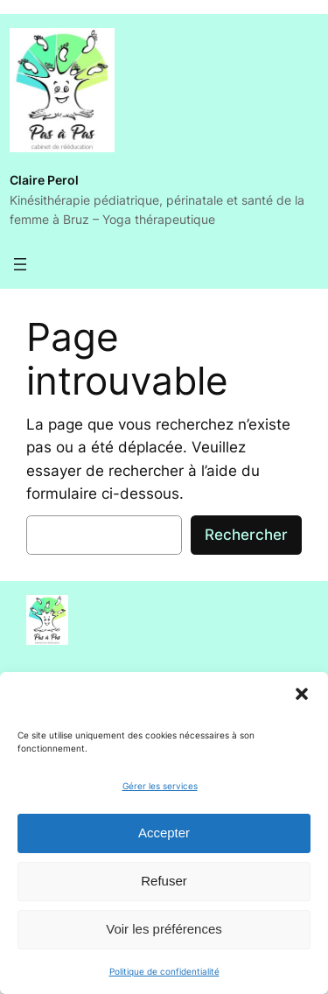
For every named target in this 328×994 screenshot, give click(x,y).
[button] (302, 694)
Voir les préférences (164, 928)
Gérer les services (160, 785)
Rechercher (246, 534)
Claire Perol (44, 179)
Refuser (164, 880)
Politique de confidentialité (164, 971)
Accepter (164, 832)
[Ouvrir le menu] (20, 264)
